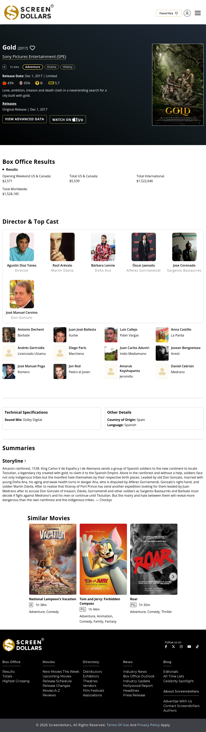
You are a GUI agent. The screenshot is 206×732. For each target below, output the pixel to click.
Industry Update (136, 681)
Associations (92, 695)
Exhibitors (91, 676)
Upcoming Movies (57, 676)
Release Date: (13, 76)
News (128, 662)
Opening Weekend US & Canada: (26, 176)
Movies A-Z (51, 691)
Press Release (134, 695)
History (67, 67)
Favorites (169, 13)
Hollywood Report (138, 686)
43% (10, 83)
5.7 (57, 83)
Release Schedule (57, 681)
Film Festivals (93, 691)
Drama (51, 67)
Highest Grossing (16, 681)
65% (27, 83)
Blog (167, 662)
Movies (49, 662)
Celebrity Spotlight (178, 681)
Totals (7, 676)
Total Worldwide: (15, 189)
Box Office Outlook (138, 676)
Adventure (32, 67)
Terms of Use (118, 725)
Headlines (131, 691)
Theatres (90, 681)
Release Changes (56, 686)
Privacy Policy (149, 725)
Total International (150, 176)
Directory (91, 662)
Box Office (11, 662)
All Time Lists (173, 676)
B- (41, 83)
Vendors (89, 686)
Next (173, 577)
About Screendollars (181, 691)
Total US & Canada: (83, 176)
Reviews (49, 695)
